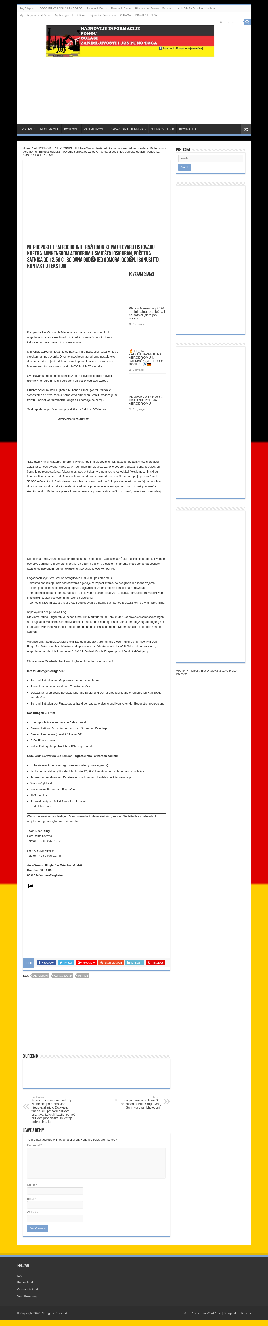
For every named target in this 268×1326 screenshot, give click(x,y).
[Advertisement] (134, 88)
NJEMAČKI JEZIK (162, 129)
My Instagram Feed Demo (35, 15)
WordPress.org (27, 1296)
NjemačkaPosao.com (103, 15)
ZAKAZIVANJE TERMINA (127, 129)
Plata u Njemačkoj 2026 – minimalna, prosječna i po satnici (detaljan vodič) (147, 313)
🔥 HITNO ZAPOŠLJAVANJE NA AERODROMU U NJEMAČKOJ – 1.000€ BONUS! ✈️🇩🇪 (146, 357)
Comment (34, 1145)
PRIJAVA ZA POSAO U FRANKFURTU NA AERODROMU (146, 400)
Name (32, 1184)
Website (32, 1212)
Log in (21, 1275)
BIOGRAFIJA (187, 129)
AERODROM (42, 148)
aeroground (63, 975)
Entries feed (25, 1282)
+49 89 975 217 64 (49, 841)
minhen (83, 975)
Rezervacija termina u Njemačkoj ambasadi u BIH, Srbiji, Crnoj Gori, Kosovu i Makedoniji (138, 1102)
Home (27, 148)
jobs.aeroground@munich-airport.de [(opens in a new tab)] (54, 821)
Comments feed (27, 1289)
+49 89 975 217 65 (49, 855)
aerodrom (41, 975)
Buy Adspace (27, 8)
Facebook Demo (97, 8)
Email (31, 1198)
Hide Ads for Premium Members (154, 8)
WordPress (214, 1313)
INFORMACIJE (49, 129)
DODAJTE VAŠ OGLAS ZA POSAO (61, 8)
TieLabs (246, 1313)
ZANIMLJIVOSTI (95, 129)
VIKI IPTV (28, 129)
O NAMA (125, 15)
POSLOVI (70, 129)
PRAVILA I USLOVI (146, 15)
